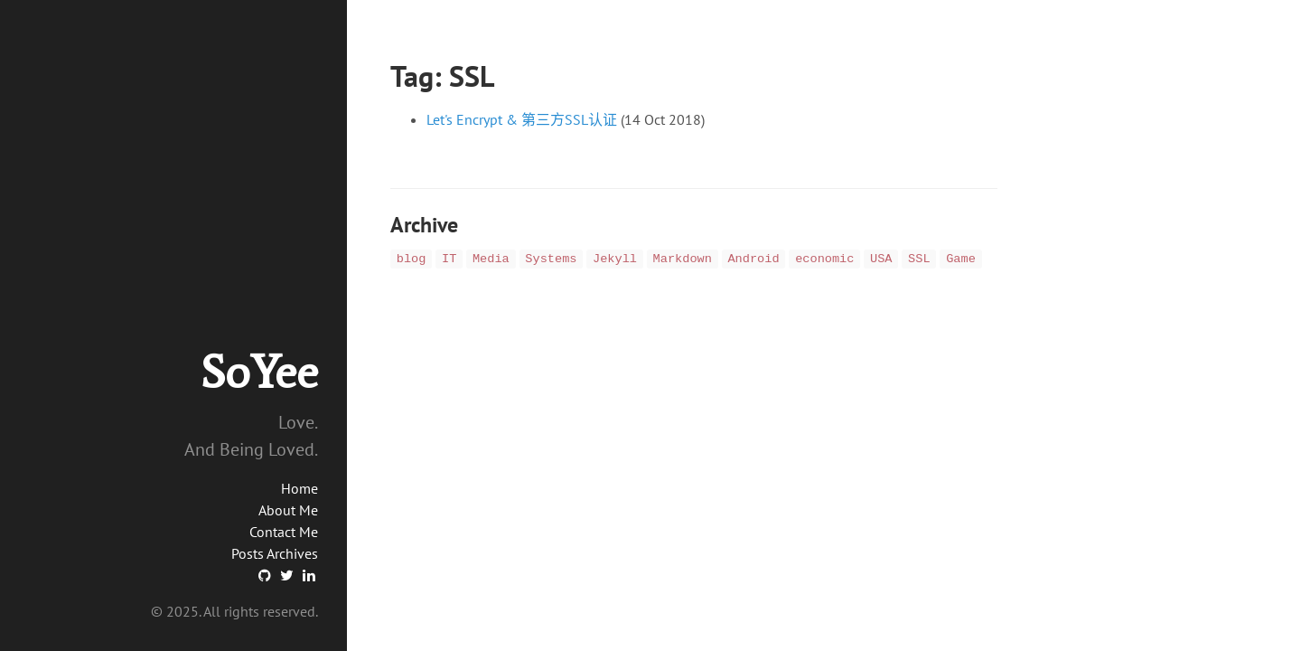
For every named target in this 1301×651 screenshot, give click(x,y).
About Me (288, 510)
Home (299, 488)
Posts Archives (274, 553)
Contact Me (283, 532)
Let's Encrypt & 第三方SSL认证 (521, 119)
